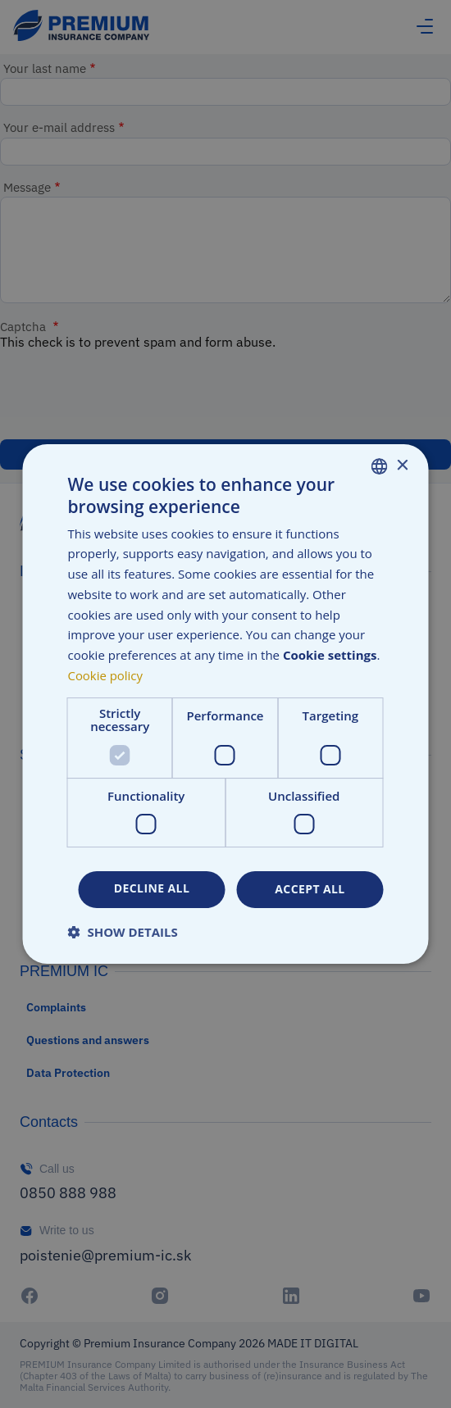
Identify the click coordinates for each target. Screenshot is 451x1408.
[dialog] (225, 704)
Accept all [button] (309, 889)
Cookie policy (106, 675)
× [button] (402, 466)
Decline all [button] (151, 888)
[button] (123, 931)
